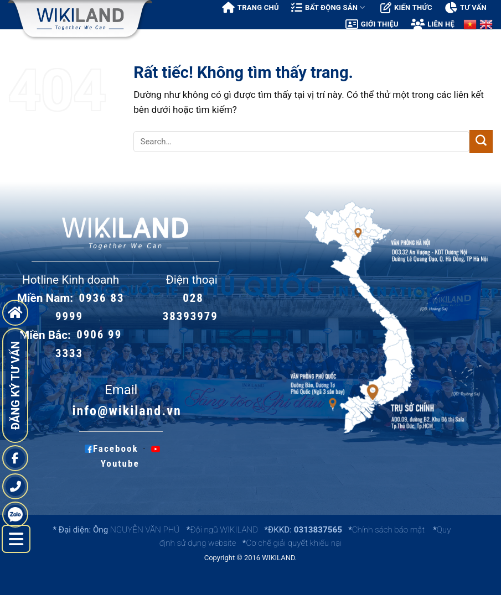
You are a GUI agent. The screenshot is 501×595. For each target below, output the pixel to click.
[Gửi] (481, 141)
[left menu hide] (16, 539)
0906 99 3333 (88, 344)
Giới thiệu (372, 24)
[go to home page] (15, 312)
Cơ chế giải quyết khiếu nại (294, 543)
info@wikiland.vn (126, 411)
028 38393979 (190, 307)
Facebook (111, 448)
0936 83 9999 (89, 307)
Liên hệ (432, 24)
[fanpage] (15, 458)
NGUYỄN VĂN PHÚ (146, 530)
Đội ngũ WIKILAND (224, 530)
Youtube (130, 456)
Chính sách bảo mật (388, 530)
